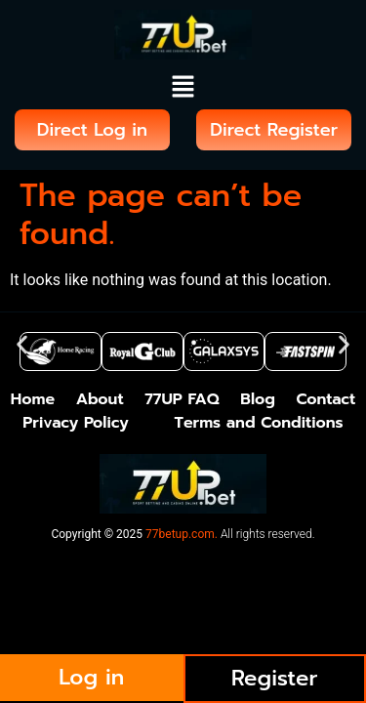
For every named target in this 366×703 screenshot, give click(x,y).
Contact (326, 399)
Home (33, 399)
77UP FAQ (182, 399)
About (100, 399)
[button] (182, 87)
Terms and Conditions (258, 422)
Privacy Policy (75, 422)
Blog (257, 399)
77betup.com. (181, 534)
